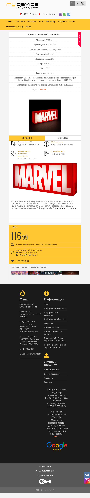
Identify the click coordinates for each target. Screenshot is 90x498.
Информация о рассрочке (51, 315)
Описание (27, 138)
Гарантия (48, 325)
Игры (41, 22)
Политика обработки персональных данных (54, 342)
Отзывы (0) (63, 138)
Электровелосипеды (15, 27)
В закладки (20, 261)
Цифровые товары (66, 22)
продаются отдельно (65, 208)
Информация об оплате (55, 321)
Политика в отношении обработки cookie (55, 349)
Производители (51, 330)
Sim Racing (50, 22)
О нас (28, 27)
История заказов (52, 378)
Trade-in (9, 22)
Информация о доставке (55, 309)
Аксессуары (32, 22)
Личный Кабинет (51, 373)
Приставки (20, 22)
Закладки (48, 382)
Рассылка (48, 387)
